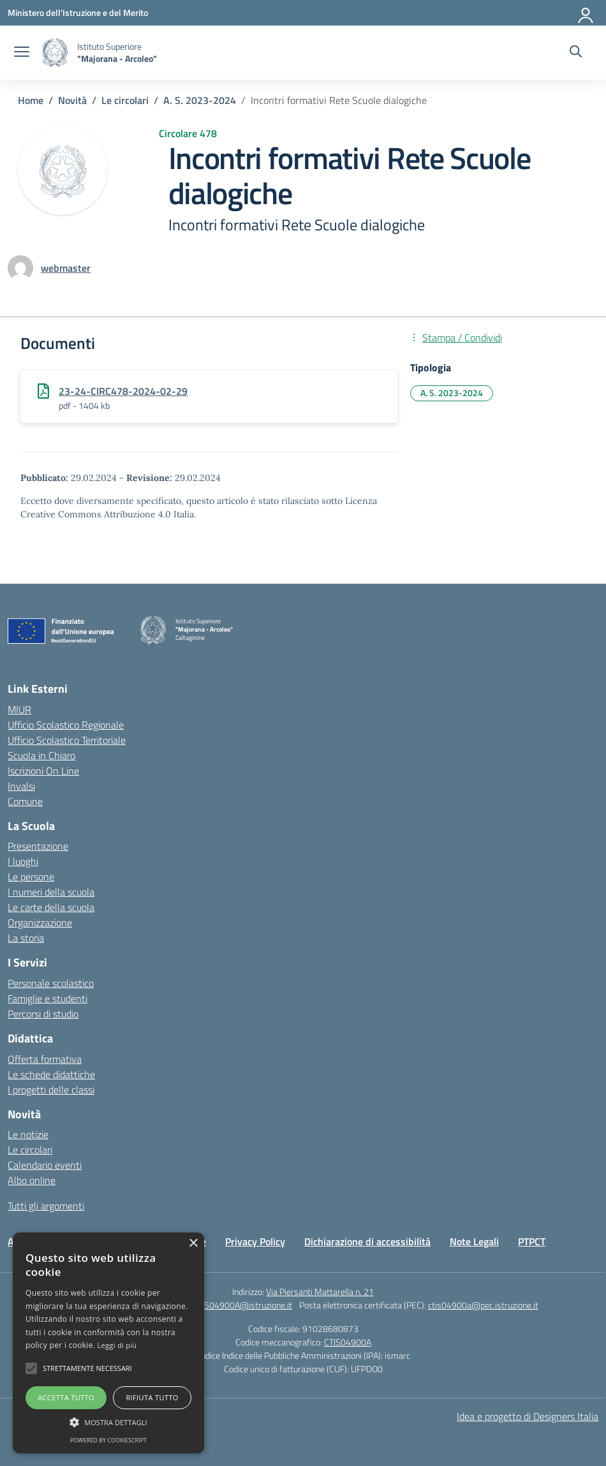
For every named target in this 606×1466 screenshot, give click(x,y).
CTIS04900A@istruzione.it (242, 1305)
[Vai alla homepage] (55, 52)
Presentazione (38, 846)
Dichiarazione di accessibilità (367, 1241)
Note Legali (474, 1241)
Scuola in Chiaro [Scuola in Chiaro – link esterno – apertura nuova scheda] (41, 755)
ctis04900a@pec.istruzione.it (483, 1305)
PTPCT (531, 1241)
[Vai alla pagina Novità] (72, 100)
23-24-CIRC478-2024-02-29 (123, 391)
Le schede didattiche (51, 1074)
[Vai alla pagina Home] (30, 100)
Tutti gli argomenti (46, 1205)
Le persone (31, 876)
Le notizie (28, 1134)
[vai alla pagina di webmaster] (66, 268)
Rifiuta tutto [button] (152, 1397)
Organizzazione (40, 922)
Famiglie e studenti (47, 998)
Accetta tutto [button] (66, 1397)
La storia (26, 937)
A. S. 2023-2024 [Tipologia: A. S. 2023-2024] (451, 392)
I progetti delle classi (51, 1089)
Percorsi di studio (43, 1013)
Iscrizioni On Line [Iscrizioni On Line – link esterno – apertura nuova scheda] (43, 770)
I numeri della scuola (51, 892)
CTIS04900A (347, 1342)
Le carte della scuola (51, 907)
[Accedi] (586, 13)
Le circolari (30, 1149)
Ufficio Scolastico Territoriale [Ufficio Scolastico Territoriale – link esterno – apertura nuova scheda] (67, 740)
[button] (31, 1368)
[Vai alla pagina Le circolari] (125, 100)
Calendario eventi (45, 1165)
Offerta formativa (45, 1059)
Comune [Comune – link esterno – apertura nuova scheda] (25, 801)
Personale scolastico (51, 983)
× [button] (193, 1243)
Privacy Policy (255, 1241)
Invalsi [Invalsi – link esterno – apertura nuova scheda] (21, 786)
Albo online (31, 1180)
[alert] (108, 1343)
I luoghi (23, 861)
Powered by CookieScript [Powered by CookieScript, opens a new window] (108, 1440)
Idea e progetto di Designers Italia (527, 1416)
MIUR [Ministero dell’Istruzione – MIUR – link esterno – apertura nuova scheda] (19, 709)
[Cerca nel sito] (576, 53)
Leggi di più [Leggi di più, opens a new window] (117, 1345)
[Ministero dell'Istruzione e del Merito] (78, 12)
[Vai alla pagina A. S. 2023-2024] (199, 100)
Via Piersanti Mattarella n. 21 (320, 1291)
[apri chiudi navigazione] (21, 53)
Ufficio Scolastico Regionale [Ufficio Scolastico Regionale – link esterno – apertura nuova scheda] (66, 724)
